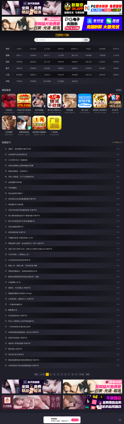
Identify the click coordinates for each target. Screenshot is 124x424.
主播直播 (102, 55)
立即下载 (75, 420)
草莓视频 (33, 81)
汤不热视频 (47, 81)
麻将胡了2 (74, 49)
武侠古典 (61, 75)
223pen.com (62, 35)
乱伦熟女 (102, 62)
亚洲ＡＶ (19, 55)
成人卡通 (47, 62)
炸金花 (88, 49)
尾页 (87, 374)
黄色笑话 (102, 75)
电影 (7, 61)
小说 (7, 74)
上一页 (42, 374)
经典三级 (88, 62)
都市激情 (19, 75)
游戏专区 (61, 49)
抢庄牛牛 (116, 49)
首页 (36, 374)
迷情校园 (75, 75)
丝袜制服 (88, 55)
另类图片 (116, 68)
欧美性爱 (61, 62)
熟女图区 (102, 68)
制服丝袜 (75, 62)
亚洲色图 (33, 68)
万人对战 (47, 49)
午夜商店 (19, 81)
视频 (7, 55)
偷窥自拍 (19, 68)
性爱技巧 (116, 75)
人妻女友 (47, 75)
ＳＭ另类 (116, 55)
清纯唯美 (88, 68)
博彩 (7, 48)
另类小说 (88, 75)
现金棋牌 (102, 49)
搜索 (86, 40)
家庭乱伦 (33, 75)
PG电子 (19, 49)
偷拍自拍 (33, 62)
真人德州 (33, 49)
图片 (7, 68)
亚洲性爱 (19, 62)
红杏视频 (61, 81)
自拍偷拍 (33, 55)
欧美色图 (47, 68)
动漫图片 (61, 68)
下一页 (82, 374)
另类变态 (116, 62)
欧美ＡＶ (47, 55)
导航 (7, 81)
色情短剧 (75, 81)
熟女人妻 (75, 55)
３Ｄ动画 (61, 55)
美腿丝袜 (75, 68)
